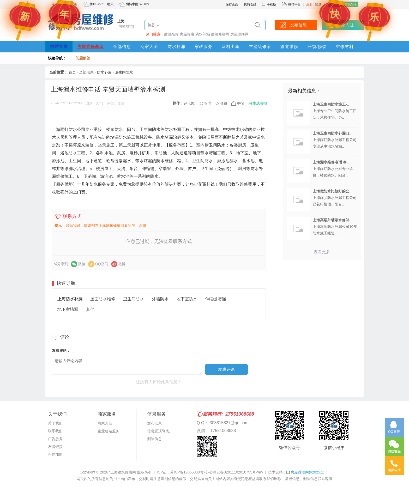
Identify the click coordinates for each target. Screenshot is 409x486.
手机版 (269, 4)
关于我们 (55, 423)
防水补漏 (202, 34)
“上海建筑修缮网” (123, 472)
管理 (207, 103)
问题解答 (83, 58)
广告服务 (55, 439)
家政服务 (203, 46)
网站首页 (59, 46)
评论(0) (189, 103)
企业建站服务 (108, 431)
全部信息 (122, 46)
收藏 (223, 103)
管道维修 (289, 46)
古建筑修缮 (260, 46)
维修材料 (345, 46)
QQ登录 (335, 4)
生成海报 (259, 103)
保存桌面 (232, 4)
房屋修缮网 (239, 34)
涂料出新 (230, 46)
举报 (240, 103)
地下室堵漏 (67, 309)
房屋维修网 (305, 472)
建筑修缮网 (220, 34)
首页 (72, 72)
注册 (309, 4)
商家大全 (149, 46)
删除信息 (154, 439)
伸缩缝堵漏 (215, 299)
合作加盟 (55, 454)
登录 (318, 4)
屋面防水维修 (102, 299)
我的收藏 (250, 4)
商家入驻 (105, 423)
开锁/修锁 (317, 46)
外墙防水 (160, 299)
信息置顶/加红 (158, 431)
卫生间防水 (124, 72)
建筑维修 (171, 34)
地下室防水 (186, 299)
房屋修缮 (187, 34)
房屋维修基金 (90, 46)
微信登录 (351, 4)
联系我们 (55, 431)
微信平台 (294, 4)
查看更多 (322, 252)
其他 (90, 309)
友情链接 (55, 447)
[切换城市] (125, 26)
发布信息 (154, 423)
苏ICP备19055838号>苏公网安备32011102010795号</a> (216, 472)
